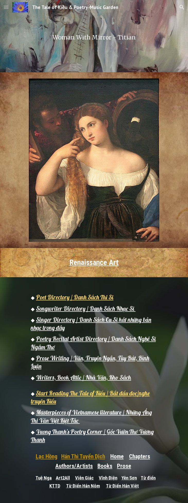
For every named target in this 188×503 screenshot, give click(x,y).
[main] (94, 36)
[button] (6, 7)
